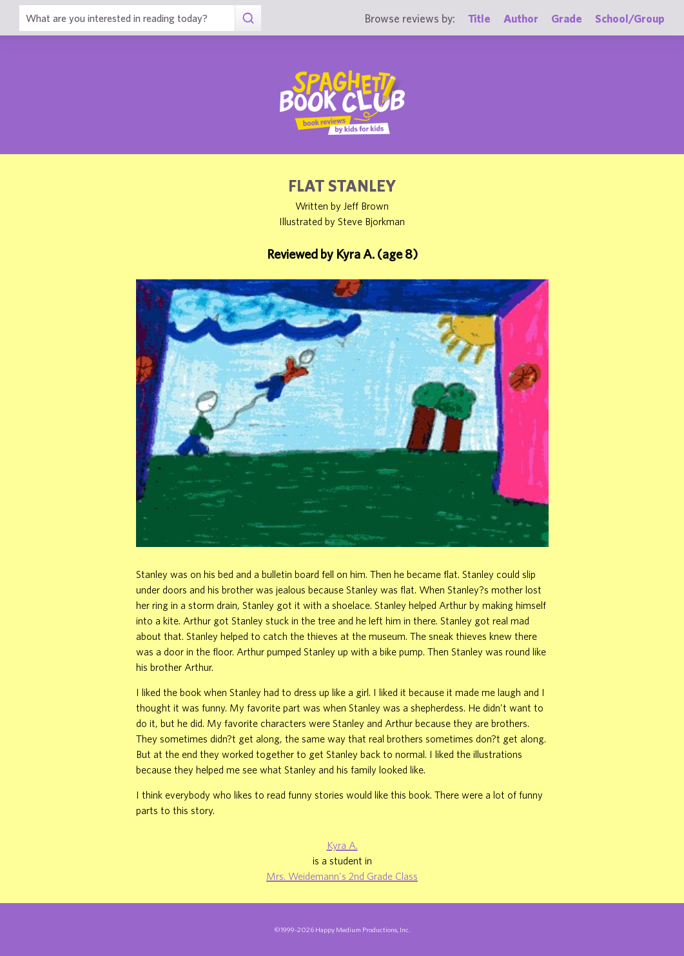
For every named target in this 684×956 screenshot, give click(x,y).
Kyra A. (342, 845)
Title (479, 18)
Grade (566, 18)
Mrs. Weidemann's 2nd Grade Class (342, 876)
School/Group (630, 18)
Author (520, 18)
